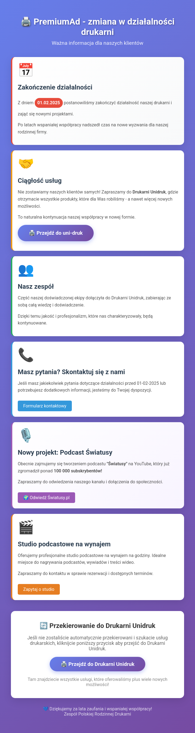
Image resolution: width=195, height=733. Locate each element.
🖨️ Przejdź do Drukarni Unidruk (98, 664)
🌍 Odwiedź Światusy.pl (46, 497)
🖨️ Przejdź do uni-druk (56, 233)
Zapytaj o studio (38, 589)
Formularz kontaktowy (44, 406)
